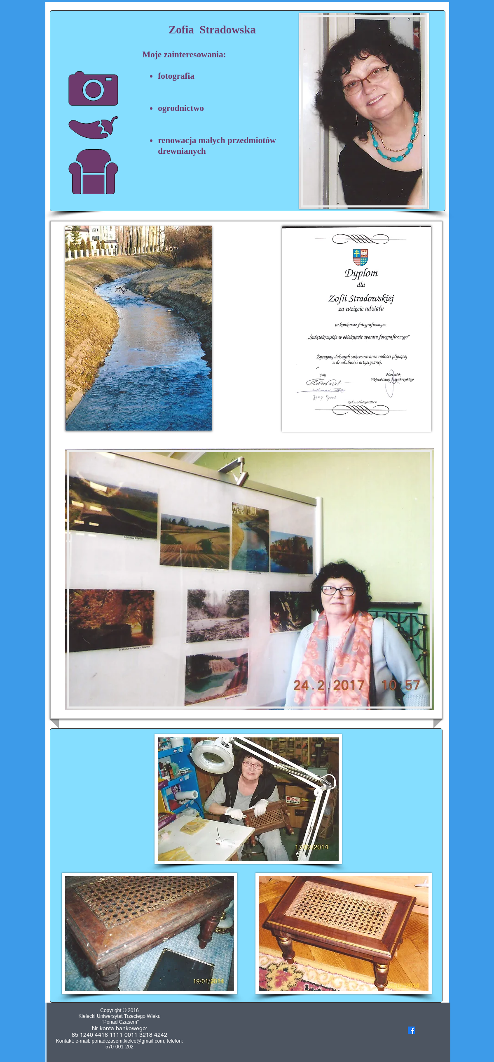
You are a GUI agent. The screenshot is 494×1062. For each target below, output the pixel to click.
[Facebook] (411, 1030)
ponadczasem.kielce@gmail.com (128, 1041)
